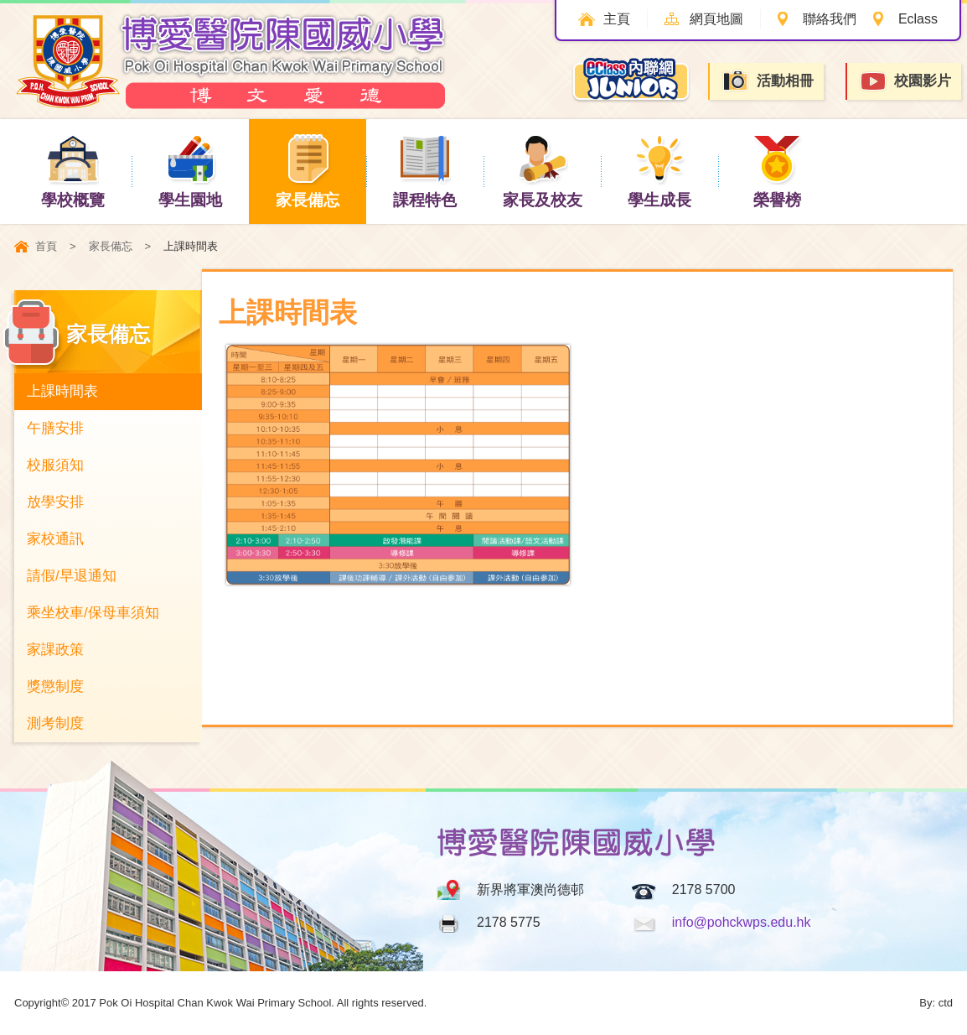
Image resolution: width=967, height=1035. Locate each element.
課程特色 (425, 171)
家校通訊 (55, 539)
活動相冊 (767, 81)
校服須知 (55, 465)
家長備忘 (307, 171)
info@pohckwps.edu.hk (741, 922)
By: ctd (936, 1002)
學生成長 (659, 171)
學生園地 (190, 171)
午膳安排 (55, 428)
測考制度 (55, 723)
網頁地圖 (716, 19)
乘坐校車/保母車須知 (93, 613)
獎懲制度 (55, 686)
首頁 (46, 246)
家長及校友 (542, 171)
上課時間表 (62, 391)
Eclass (918, 19)
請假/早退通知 (71, 576)
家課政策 (55, 650)
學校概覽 (73, 171)
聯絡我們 (829, 19)
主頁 (616, 19)
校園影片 (905, 81)
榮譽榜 (777, 171)
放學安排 (55, 502)
